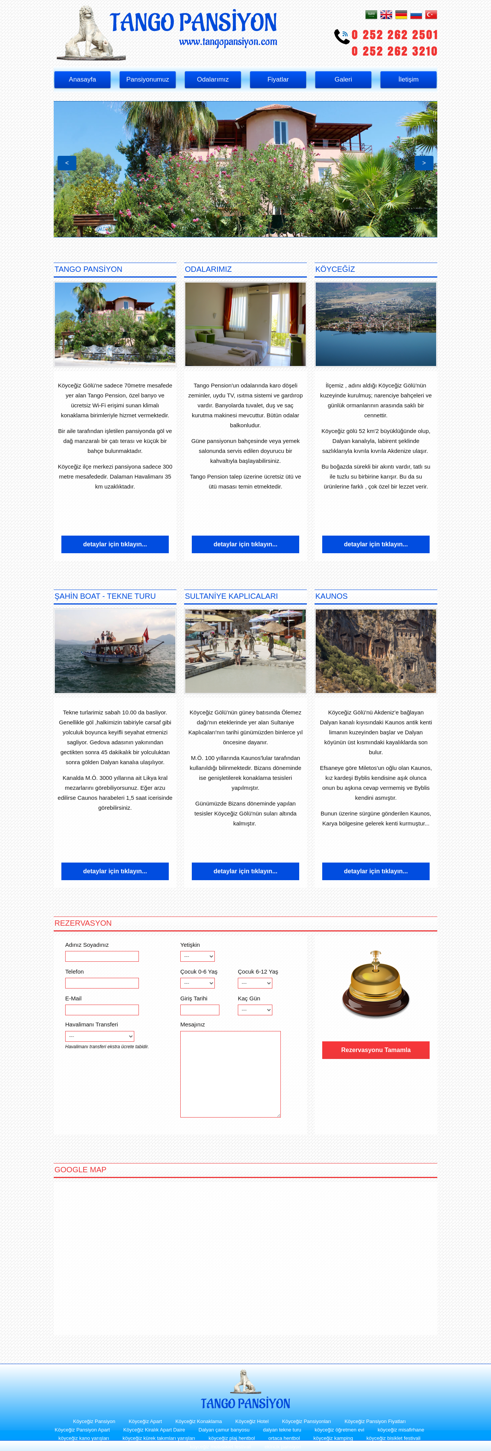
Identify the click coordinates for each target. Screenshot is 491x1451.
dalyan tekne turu (282, 1430)
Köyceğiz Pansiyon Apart (82, 1430)
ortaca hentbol (284, 1438)
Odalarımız (213, 79)
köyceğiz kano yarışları (83, 1438)
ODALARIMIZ (208, 269)
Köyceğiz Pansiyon (94, 1421)
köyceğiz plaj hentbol (232, 1438)
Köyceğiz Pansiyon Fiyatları (375, 1421)
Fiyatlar (278, 79)
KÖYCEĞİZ (335, 269)
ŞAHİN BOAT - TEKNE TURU (105, 596)
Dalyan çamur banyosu (224, 1430)
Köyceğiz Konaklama (198, 1421)
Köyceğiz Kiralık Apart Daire (154, 1430)
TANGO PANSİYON (88, 269)
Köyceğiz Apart (145, 1421)
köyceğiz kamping (333, 1438)
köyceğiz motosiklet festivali (220, 1446)
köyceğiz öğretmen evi (339, 1430)
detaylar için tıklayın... (115, 544)
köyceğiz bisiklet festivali (393, 1438)
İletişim (409, 79)
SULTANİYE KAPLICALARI (231, 596)
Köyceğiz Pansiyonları (306, 1421)
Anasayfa (82, 79)
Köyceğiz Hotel (252, 1421)
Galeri (343, 79)
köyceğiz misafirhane (401, 1430)
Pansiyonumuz (147, 79)
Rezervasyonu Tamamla (375, 1050)
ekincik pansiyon (283, 1446)
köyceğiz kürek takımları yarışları (159, 1438)
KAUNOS (331, 596)
